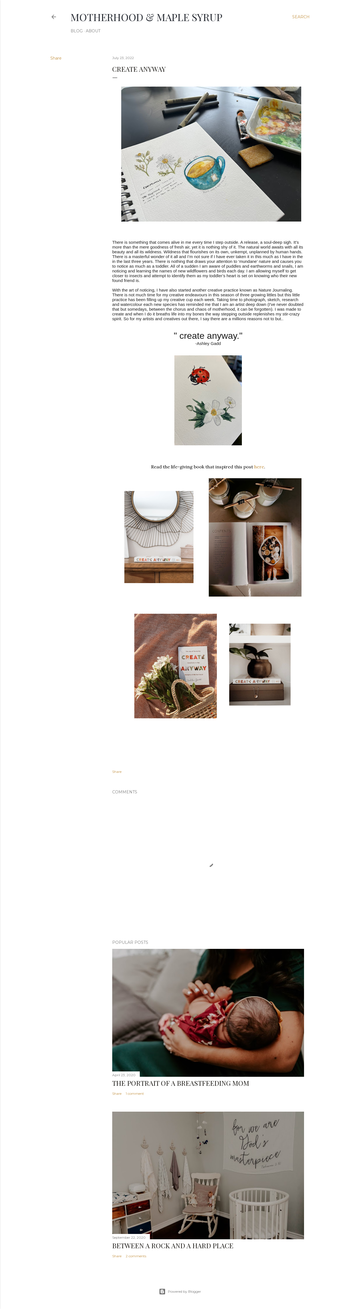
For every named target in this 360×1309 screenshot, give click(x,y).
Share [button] (56, 58)
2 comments (136, 1256)
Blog (77, 30)
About (93, 30)
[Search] (301, 17)
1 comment (135, 1093)
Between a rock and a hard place (172, 1245)
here (259, 467)
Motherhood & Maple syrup (146, 17)
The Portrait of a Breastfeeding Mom (180, 1082)
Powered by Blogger (180, 1291)
